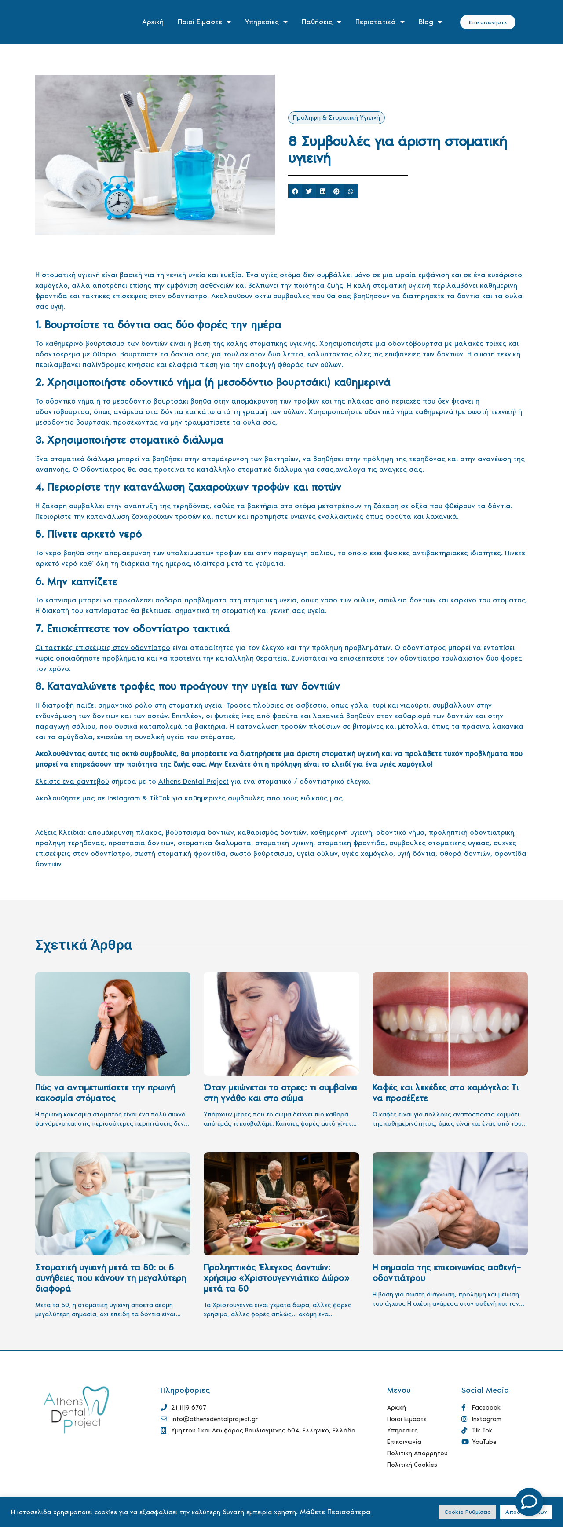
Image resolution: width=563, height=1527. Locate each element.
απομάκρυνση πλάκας (125, 832)
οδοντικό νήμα (400, 832)
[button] (295, 191)
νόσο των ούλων (348, 600)
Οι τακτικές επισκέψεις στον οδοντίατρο (102, 647)
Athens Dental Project (193, 781)
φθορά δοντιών (464, 853)
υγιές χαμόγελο (367, 853)
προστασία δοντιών (141, 843)
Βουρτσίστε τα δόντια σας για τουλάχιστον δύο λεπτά (211, 354)
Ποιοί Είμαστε (204, 22)
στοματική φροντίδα (351, 843)
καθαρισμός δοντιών (272, 832)
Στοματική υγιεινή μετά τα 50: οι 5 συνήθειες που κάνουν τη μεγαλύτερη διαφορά (110, 1278)
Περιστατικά (380, 22)
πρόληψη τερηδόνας (69, 843)
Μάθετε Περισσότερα (335, 1512)
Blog (430, 22)
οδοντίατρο (187, 296)
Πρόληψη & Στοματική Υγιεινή (336, 117)
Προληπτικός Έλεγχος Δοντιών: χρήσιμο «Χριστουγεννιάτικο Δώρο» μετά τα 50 (276, 1278)
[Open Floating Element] (529, 1502)
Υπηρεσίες (266, 22)
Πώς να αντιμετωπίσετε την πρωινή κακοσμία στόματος (105, 1092)
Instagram (123, 798)
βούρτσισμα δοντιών (200, 832)
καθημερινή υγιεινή (341, 832)
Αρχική (153, 22)
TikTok (160, 798)
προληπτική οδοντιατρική (471, 832)
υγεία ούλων (317, 853)
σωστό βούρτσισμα (261, 853)
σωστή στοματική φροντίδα (180, 853)
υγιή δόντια (416, 853)
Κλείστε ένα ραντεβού (72, 781)
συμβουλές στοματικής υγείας (439, 843)
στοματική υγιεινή (284, 843)
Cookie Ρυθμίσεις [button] (467, 1512)
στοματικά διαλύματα (214, 843)
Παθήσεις (321, 22)
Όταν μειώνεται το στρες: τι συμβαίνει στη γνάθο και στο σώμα (280, 1092)
